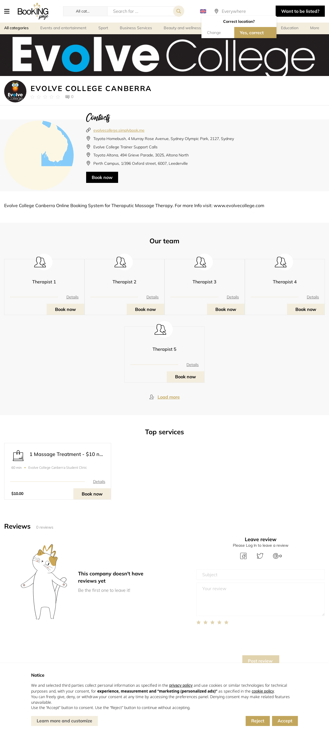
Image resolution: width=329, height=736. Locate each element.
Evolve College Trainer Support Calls (125, 146)
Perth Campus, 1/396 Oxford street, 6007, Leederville (140, 163)
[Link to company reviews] (45, 97)
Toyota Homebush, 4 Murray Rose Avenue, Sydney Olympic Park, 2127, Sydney (163, 138)
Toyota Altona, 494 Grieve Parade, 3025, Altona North (141, 155)
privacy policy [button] (181, 685)
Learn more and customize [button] (64, 720)
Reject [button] (257, 720)
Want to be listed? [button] (300, 11)
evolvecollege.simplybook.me (118, 130)
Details (72, 297)
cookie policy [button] (263, 691)
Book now (102, 177)
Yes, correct (252, 32)
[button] (9, 11)
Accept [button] (285, 720)
